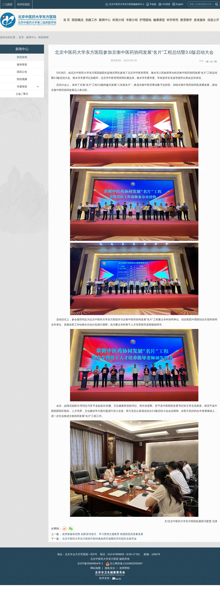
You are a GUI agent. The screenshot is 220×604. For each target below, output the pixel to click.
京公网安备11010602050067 (124, 563)
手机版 (153, 4)
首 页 (66, 19)
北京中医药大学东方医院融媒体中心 (126, 4)
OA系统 (166, 4)
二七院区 (7, 4)
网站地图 (95, 568)
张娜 (108, 405)
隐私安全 (110, 568)
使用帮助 (124, 568)
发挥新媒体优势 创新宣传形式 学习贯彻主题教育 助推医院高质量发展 (102, 534)
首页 (21, 37)
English (179, 4)
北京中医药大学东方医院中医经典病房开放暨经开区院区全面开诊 (99, 538)
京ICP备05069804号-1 (90, 563)
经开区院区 (23, 4)
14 (215, 61)
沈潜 (214, 521)
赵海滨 (111, 72)
